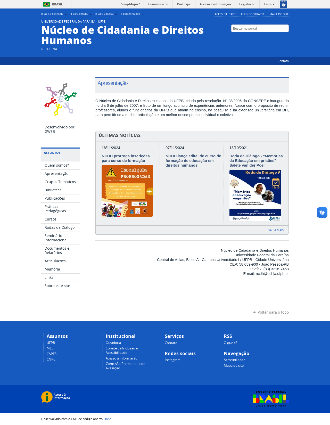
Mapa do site (279, 14)
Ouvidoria (113, 343)
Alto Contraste (253, 14)
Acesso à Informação (121, 358)
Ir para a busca (106, 13)
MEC (50, 348)
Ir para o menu (81, 13)
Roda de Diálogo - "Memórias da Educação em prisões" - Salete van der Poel (256, 160)
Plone (107, 419)
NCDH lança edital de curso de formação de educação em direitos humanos (193, 160)
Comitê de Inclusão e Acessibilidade (122, 350)
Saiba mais (276, 230)
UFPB (51, 343)
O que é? (230, 343)
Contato (283, 61)
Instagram (286, 38)
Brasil (57, 4)
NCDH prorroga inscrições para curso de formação (126, 158)
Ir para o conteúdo (54, 13)
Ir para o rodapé (132, 13)
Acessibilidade (225, 14)
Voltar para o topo (273, 312)
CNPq (51, 359)
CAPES (51, 354)
